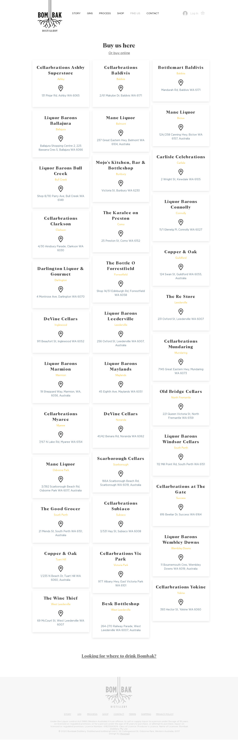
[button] (205, 13)
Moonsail (125, 734)
